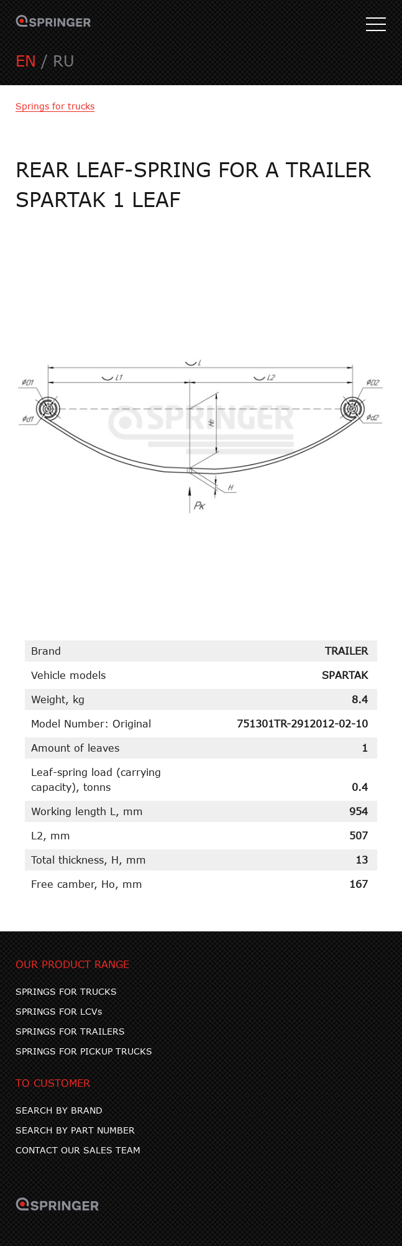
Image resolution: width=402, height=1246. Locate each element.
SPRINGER (53, 25)
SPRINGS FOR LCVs (59, 1011)
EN (26, 61)
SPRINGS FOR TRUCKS (66, 991)
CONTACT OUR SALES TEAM (78, 1150)
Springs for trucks (55, 106)
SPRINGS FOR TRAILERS (70, 1031)
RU (64, 61)
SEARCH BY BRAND (59, 1110)
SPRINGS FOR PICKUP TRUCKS (84, 1051)
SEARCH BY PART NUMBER (75, 1130)
